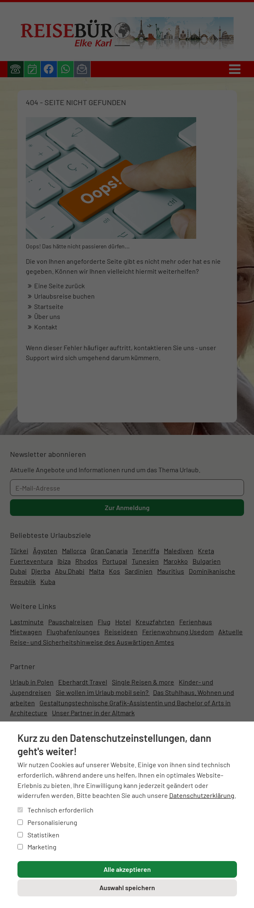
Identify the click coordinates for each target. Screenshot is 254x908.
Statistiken (38, 835)
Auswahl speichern (127, 887)
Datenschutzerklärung (201, 795)
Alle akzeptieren (127, 869)
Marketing (37, 847)
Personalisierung (47, 822)
